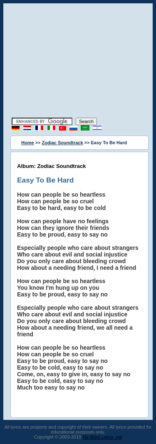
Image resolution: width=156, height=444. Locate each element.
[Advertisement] (78, 61)
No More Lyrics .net (102, 436)
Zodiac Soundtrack (62, 142)
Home (27, 142)
